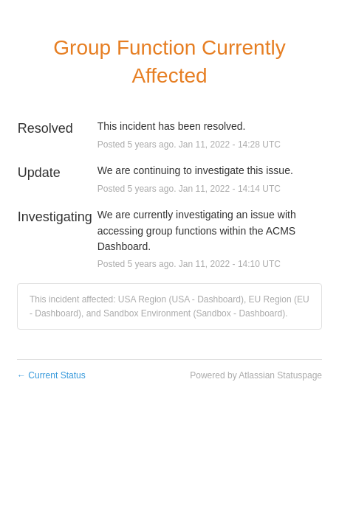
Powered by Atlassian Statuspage (256, 375)
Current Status (51, 375)
